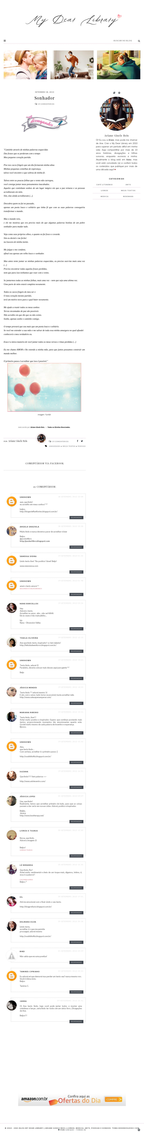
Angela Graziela (29, 527)
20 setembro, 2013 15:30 (70, 830)
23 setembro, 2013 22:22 (70, 971)
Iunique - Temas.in (75, 1130)
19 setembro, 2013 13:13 (70, 637)
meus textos (69, 446)
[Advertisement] (115, 250)
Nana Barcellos (29, 604)
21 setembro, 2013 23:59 (70, 951)
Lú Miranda (26, 865)
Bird (22, 951)
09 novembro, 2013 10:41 (70, 1000)
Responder (76, 517)
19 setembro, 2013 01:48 (70, 580)
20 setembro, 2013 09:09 (70, 796)
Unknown (25, 497)
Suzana (24, 772)
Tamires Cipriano (30, 971)
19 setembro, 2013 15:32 (70, 741)
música (105, 196)
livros (104, 190)
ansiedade (54, 446)
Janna (23, 1001)
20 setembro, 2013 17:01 (70, 896)
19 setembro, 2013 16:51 (70, 771)
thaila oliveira (29, 638)
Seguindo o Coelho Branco (31, 588)
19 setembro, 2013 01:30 (70, 556)
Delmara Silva (28, 922)
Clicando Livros (26, 879)
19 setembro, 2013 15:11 (70, 712)
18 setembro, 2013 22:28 (70, 526)
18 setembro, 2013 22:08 (70, 496)
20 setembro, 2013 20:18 (70, 921)
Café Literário (104, 184)
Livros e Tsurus (29, 831)
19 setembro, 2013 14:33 (70, 687)
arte (128, 184)
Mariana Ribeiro (29, 712)
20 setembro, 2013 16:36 (70, 864)
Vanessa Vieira (28, 556)
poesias (82, 446)
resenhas (128, 196)
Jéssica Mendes (28, 688)
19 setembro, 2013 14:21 (70, 660)
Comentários (44, 104)
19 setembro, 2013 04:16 (70, 603)
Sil (21, 897)
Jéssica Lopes (27, 796)
